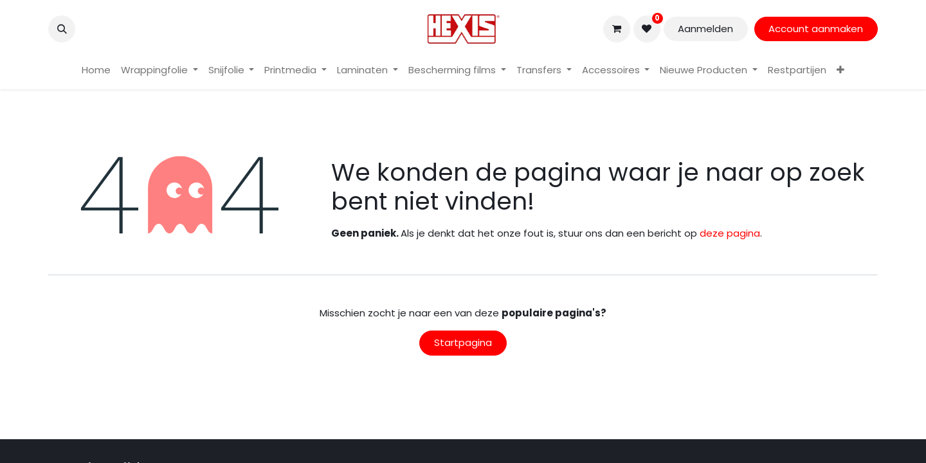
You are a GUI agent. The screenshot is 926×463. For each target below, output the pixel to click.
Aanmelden (705, 28)
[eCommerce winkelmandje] (616, 28)
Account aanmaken (815, 28)
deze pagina (730, 233)
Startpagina (463, 342)
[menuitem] (96, 70)
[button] (61, 28)
